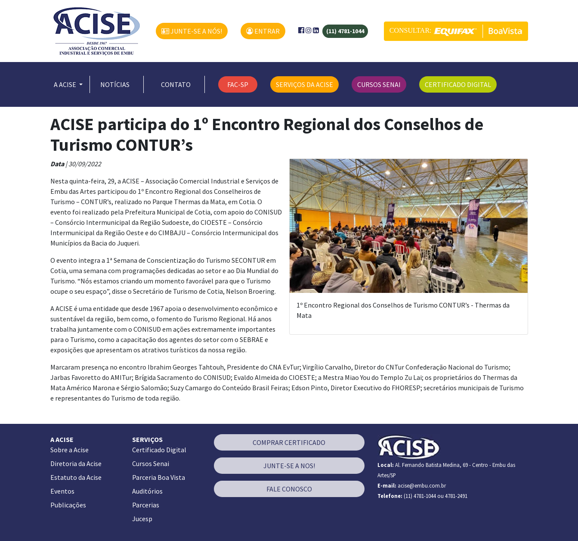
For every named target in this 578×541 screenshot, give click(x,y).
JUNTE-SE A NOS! (289, 465)
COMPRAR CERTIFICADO (289, 442)
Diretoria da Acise (76, 463)
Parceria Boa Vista (158, 477)
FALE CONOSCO (289, 489)
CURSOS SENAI (379, 84)
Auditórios (147, 491)
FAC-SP (237, 84)
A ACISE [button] (65, 84)
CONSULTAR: (455, 31)
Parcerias (145, 505)
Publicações (68, 505)
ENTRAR (263, 31)
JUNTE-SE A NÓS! (191, 31)
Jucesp (142, 518)
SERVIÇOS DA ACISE (304, 84)
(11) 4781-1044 (345, 31)
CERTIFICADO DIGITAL (458, 84)
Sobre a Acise (69, 449)
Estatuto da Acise (76, 477)
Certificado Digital (159, 449)
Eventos (62, 491)
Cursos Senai (150, 463)
